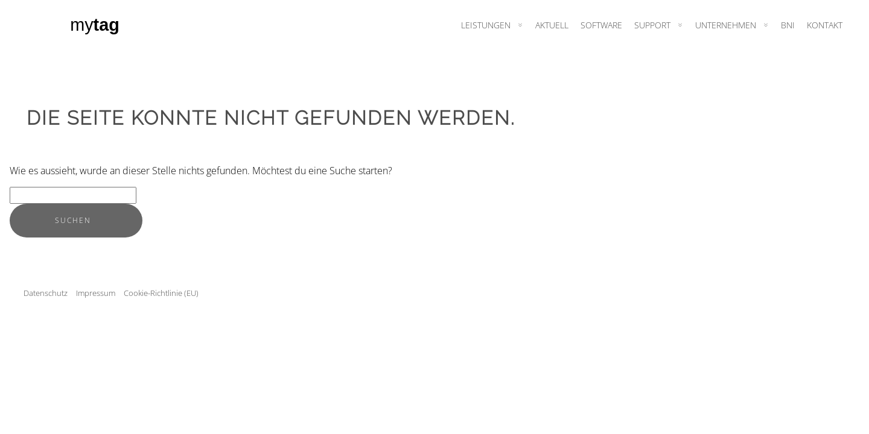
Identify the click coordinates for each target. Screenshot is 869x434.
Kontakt (824, 25)
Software (601, 25)
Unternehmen (725, 25)
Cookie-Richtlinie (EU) (161, 293)
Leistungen (486, 25)
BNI (788, 25)
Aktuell (551, 25)
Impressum (95, 293)
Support (652, 25)
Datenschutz (46, 293)
